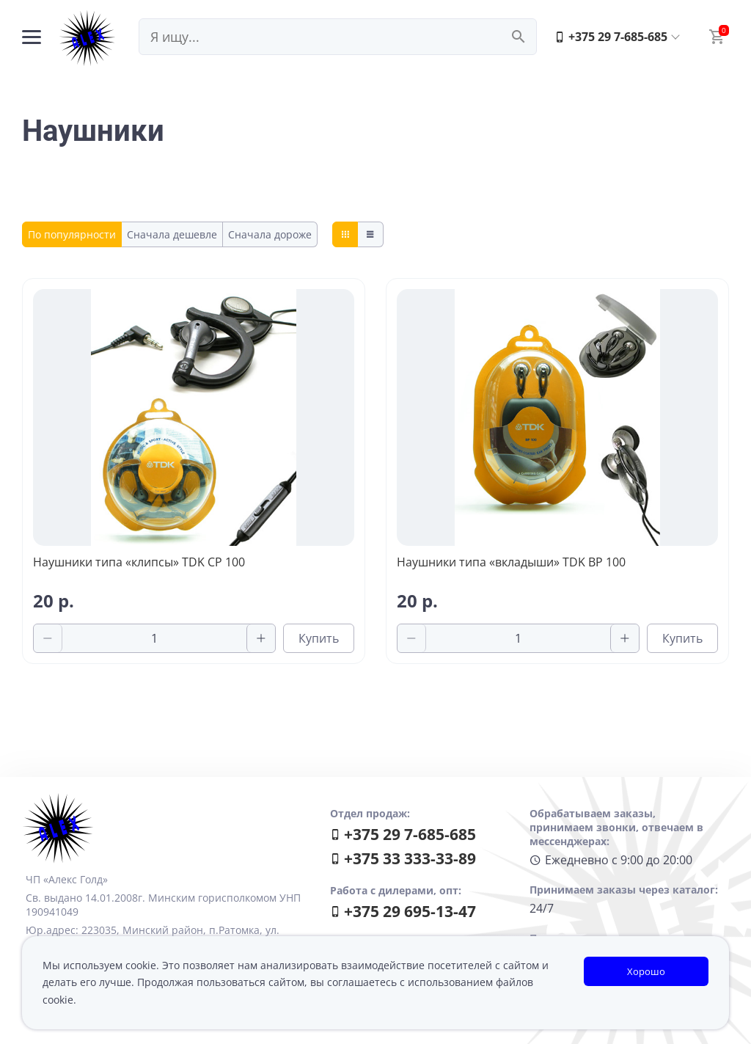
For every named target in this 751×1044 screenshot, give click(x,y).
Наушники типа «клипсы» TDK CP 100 (139, 562)
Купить (318, 638)
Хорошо (646, 971)
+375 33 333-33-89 (403, 858)
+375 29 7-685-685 (610, 37)
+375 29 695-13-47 (403, 911)
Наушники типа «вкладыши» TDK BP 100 (511, 562)
